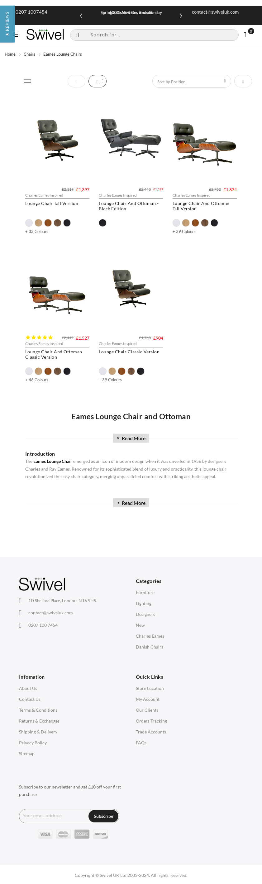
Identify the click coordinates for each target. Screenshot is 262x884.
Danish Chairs (149, 646)
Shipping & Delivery (38, 731)
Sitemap (27, 753)
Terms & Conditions (38, 710)
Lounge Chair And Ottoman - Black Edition (129, 206)
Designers (145, 614)
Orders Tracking (151, 720)
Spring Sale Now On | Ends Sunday (131, 12)
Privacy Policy (33, 742)
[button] (7, 442)
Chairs (29, 54)
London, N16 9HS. (62, 600)
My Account (148, 699)
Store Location (150, 688)
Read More (130, 438)
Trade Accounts (151, 731)
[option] (29, 223)
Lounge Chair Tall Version (52, 203)
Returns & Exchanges (39, 720)
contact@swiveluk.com (215, 12)
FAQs (141, 742)
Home (10, 54)
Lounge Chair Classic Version (129, 351)
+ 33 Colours (36, 231)
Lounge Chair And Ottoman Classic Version (53, 354)
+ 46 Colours (36, 379)
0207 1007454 (31, 12)
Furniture (145, 592)
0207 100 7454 (43, 625)
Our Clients (147, 710)
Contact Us (29, 699)
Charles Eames (150, 636)
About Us (28, 688)
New (140, 625)
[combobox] (154, 35)
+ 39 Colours (184, 231)
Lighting (143, 603)
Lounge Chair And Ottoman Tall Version (201, 206)
